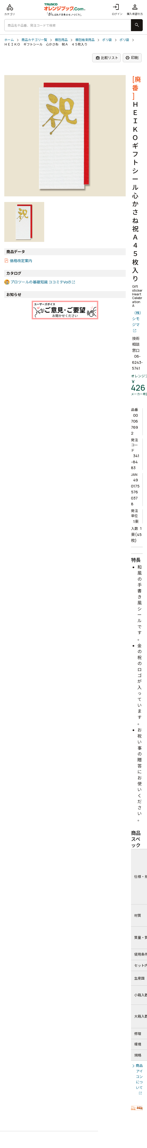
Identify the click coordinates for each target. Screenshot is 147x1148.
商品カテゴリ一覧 (34, 40)
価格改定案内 (21, 260)
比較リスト (107, 57)
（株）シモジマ (136, 318)
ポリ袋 (107, 40)
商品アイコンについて (139, 1076)
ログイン (117, 9)
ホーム (9, 40)
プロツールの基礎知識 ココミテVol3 (40, 281)
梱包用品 (61, 40)
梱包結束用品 (85, 40)
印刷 (131, 57)
